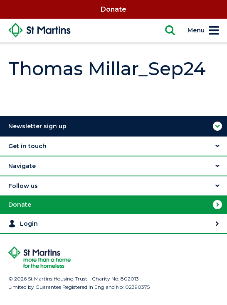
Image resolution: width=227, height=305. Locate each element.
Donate (113, 9)
